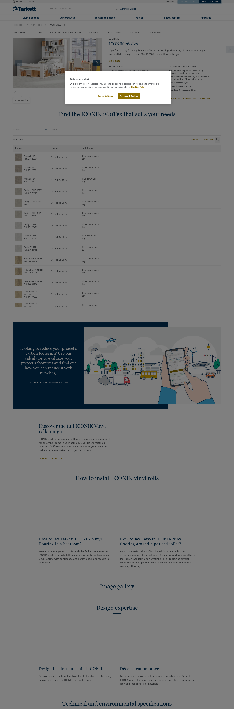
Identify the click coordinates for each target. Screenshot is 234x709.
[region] (118, 88)
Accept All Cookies (129, 96)
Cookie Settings (105, 96)
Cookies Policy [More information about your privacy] (138, 87)
